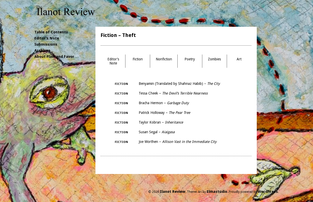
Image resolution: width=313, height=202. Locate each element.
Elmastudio (217, 191)
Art (239, 59)
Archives (42, 50)
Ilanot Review (172, 191)
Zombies (214, 59)
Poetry (189, 59)
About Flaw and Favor (54, 56)
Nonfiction (164, 59)
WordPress (268, 191)
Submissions (45, 44)
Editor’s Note (46, 38)
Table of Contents (51, 32)
